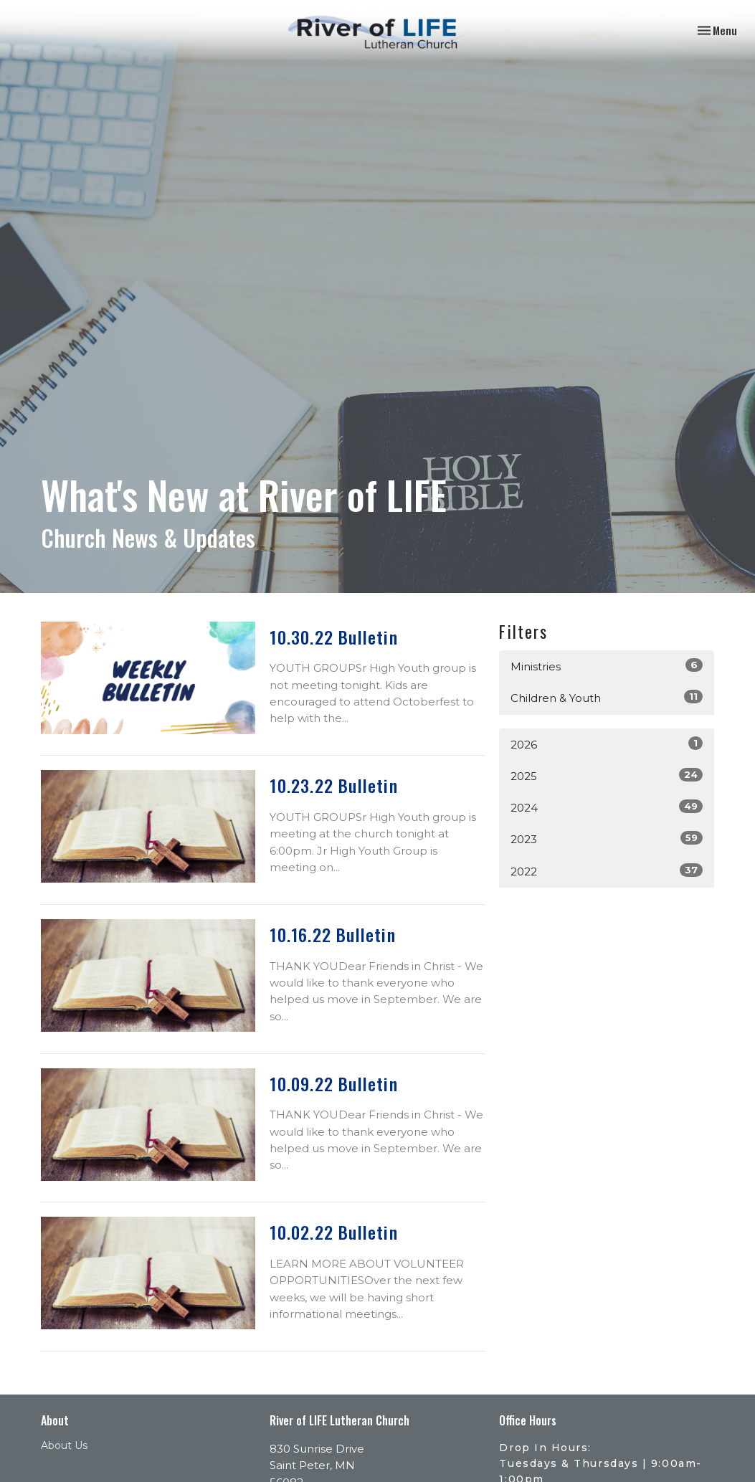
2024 (607, 806)
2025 (607, 775)
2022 (607, 870)
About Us (64, 1445)
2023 (607, 838)
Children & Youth (607, 697)
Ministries (607, 665)
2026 (607, 743)
